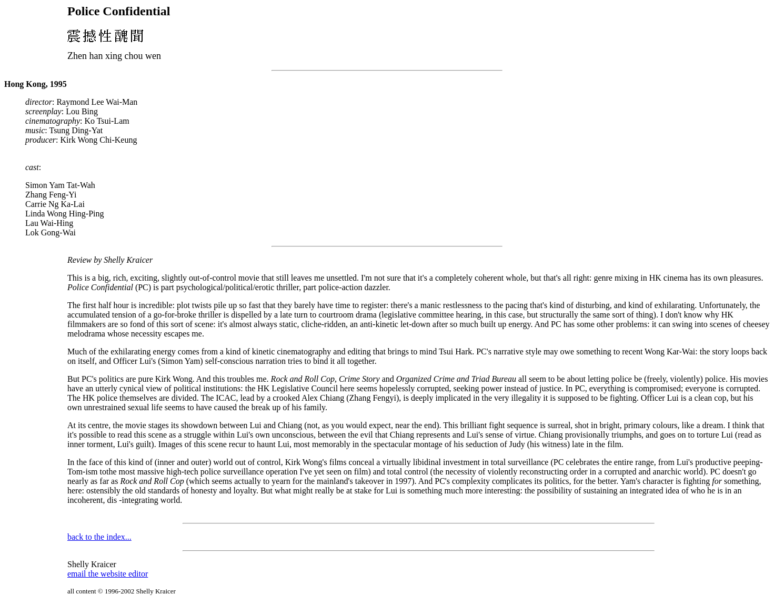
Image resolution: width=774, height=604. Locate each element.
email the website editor (107, 573)
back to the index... (99, 536)
